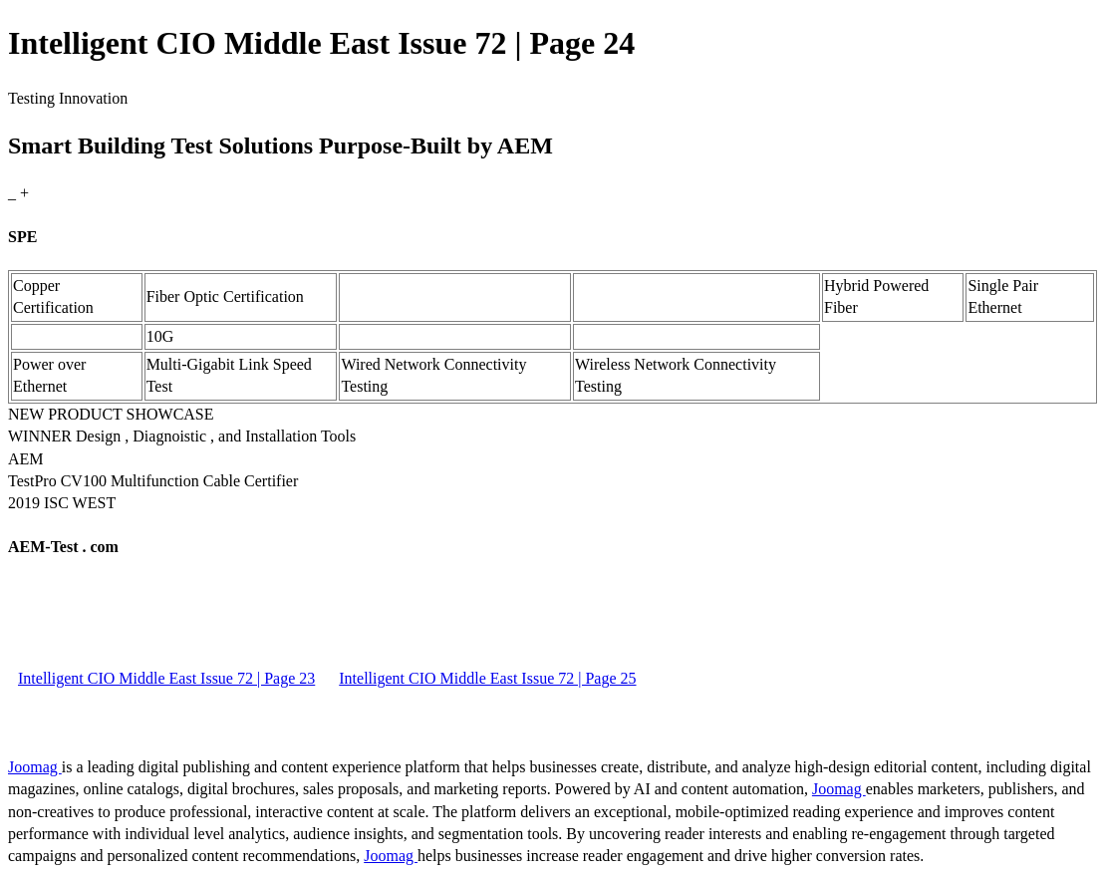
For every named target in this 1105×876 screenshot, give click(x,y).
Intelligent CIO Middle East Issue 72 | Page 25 (487, 678)
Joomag (35, 766)
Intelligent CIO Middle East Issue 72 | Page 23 (166, 678)
